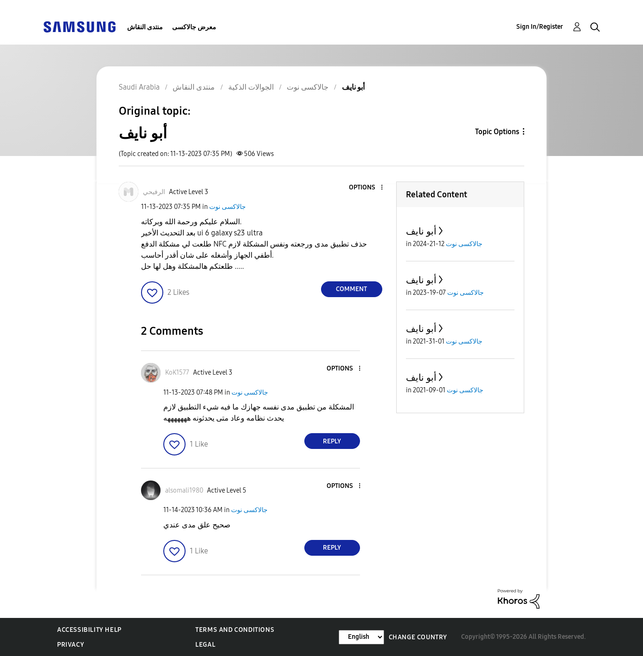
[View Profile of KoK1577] (177, 373)
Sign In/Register (539, 27)
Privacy (70, 645)
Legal (205, 645)
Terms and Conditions (234, 630)
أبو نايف (421, 231)
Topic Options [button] (497, 131)
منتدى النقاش (145, 27)
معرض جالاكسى (194, 27)
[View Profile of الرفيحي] (154, 192)
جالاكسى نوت (227, 207)
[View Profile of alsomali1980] (184, 490)
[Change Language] (361, 637)
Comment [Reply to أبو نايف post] (351, 289)
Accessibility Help (89, 630)
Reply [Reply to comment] (332, 441)
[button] (366, 187)
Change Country (418, 637)
